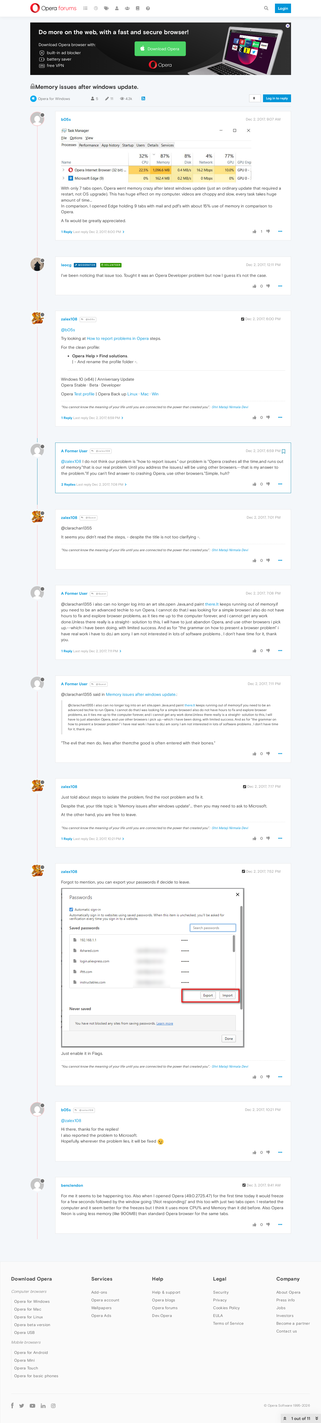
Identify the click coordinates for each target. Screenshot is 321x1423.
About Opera (288, 1292)
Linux (132, 393)
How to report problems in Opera (118, 338)
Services (101, 1279)
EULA (218, 1315)
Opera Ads (101, 1315)
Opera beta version (32, 1324)
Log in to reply (277, 98)
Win (155, 393)
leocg (66, 265)
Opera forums (165, 1308)
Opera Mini (24, 1360)
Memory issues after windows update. (141, 694)
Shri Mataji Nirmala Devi (230, 407)
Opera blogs (163, 1300)
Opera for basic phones (36, 1376)
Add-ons (99, 1292)
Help (157, 1279)
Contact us (286, 1331)
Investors (285, 1315)
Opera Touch (26, 1368)
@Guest (88, 517)
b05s (66, 119)
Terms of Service (228, 1323)
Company (288, 1279)
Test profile (84, 393)
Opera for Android (31, 1352)
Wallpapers (101, 1308)
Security (220, 1292)
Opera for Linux (28, 1317)
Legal (219, 1279)
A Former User (74, 451)
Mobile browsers (26, 1342)
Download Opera (163, 48)
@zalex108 (100, 451)
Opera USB (24, 1332)
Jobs (280, 1308)
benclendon (72, 1185)
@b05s (88, 319)
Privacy (220, 1300)
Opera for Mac (27, 1309)
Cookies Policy (226, 1308)
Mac (145, 393)
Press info (285, 1300)
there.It (212, 604)
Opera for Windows (54, 99)
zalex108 (69, 319)
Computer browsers (28, 1291)
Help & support (166, 1292)
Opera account (105, 1300)
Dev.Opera (162, 1315)
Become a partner (293, 1323)
